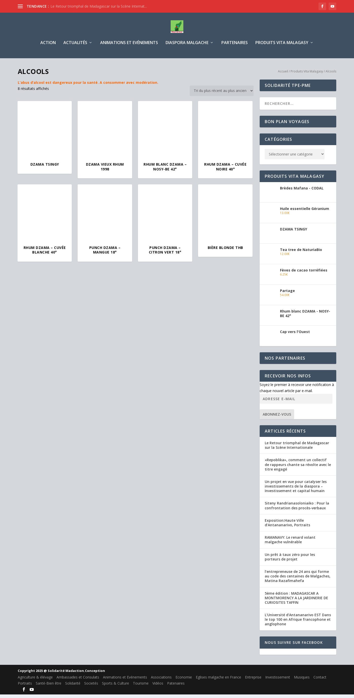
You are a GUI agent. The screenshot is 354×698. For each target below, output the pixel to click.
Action (48, 46)
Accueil (283, 75)
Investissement (277, 680)
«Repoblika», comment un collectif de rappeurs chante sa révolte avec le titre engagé (298, 468)
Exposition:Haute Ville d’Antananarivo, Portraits (287, 526)
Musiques (302, 680)
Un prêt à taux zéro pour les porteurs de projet (290, 560)
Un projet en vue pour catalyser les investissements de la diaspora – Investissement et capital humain (296, 490)
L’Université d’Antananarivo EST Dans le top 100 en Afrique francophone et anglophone (298, 623)
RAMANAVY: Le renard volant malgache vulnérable (290, 543)
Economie (183, 680)
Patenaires (176, 686)
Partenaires (234, 46)
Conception (95, 674)
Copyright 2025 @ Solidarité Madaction (51, 674)
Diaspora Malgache (187, 46)
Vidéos (157, 686)
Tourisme (141, 686)
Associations (161, 680)
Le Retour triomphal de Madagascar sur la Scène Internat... (98, 6)
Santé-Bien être (48, 686)
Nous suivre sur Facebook (294, 646)
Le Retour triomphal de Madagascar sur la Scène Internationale (297, 448)
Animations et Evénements (129, 46)
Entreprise (253, 680)
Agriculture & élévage (35, 680)
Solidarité (72, 686)
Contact (319, 680)
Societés (91, 686)
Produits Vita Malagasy (281, 46)
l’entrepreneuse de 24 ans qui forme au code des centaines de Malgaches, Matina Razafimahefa (297, 580)
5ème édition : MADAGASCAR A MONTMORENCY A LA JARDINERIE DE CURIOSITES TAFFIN (296, 601)
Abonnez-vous (277, 417)
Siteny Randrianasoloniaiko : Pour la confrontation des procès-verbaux (297, 509)
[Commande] (222, 94)
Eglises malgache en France (218, 680)
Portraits (25, 686)
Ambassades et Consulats (78, 680)
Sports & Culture (115, 686)
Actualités (75, 46)
